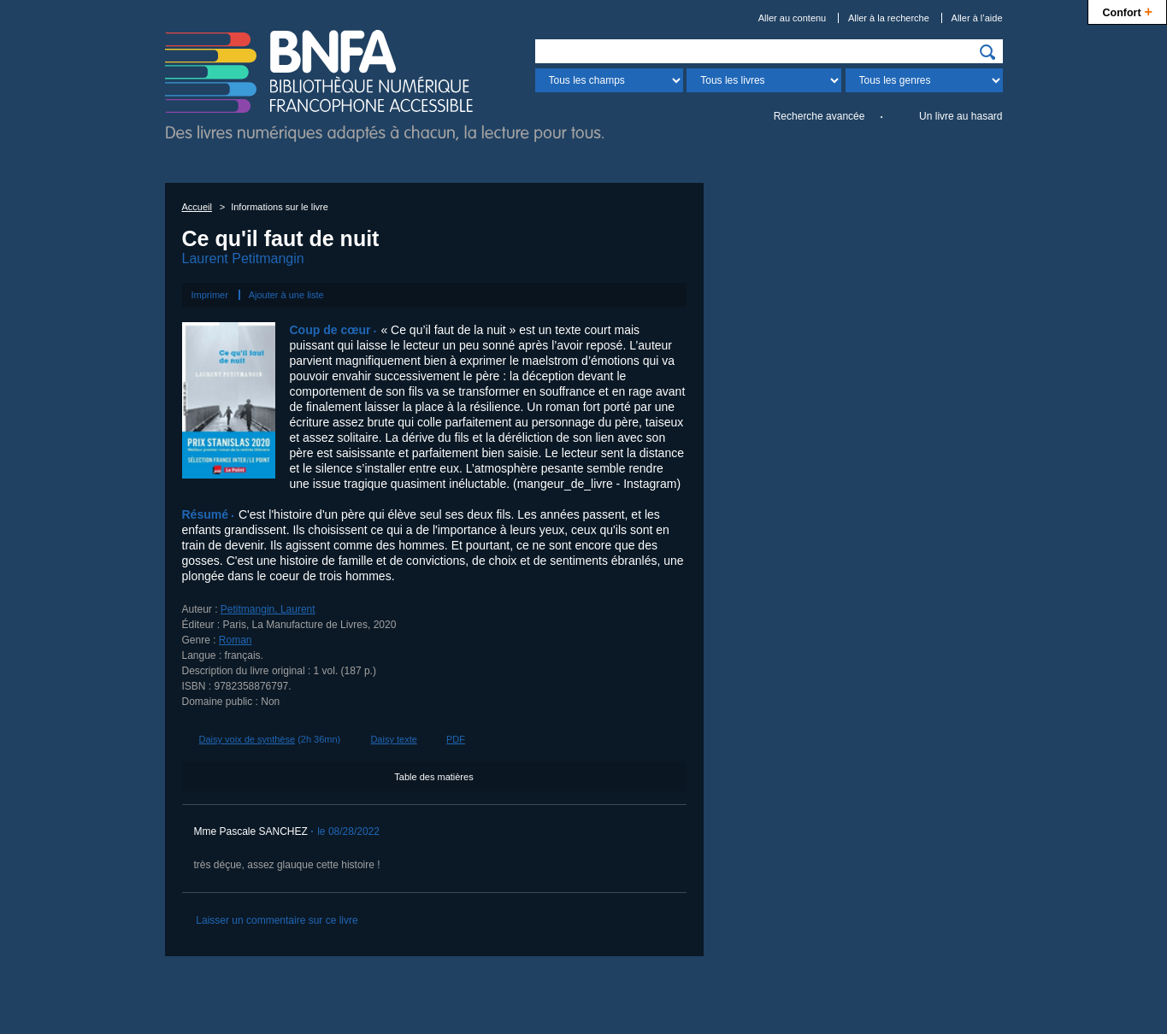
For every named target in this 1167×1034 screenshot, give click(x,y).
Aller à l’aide (977, 18)
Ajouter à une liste (286, 295)
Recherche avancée (819, 116)
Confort (1127, 11)
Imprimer (210, 295)
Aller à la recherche (888, 18)
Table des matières (433, 777)
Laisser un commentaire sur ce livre (276, 920)
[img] (987, 52)
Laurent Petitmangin (243, 258)
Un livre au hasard (960, 116)
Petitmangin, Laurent (268, 609)
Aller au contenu (792, 18)
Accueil (197, 207)
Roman (235, 640)
